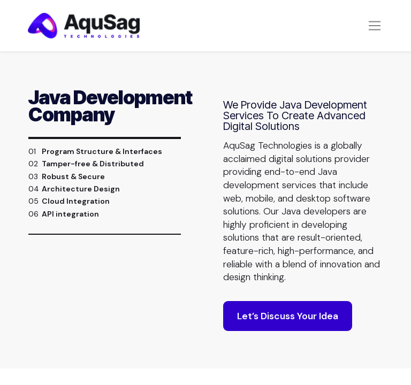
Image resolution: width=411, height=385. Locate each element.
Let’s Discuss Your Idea (287, 316)
